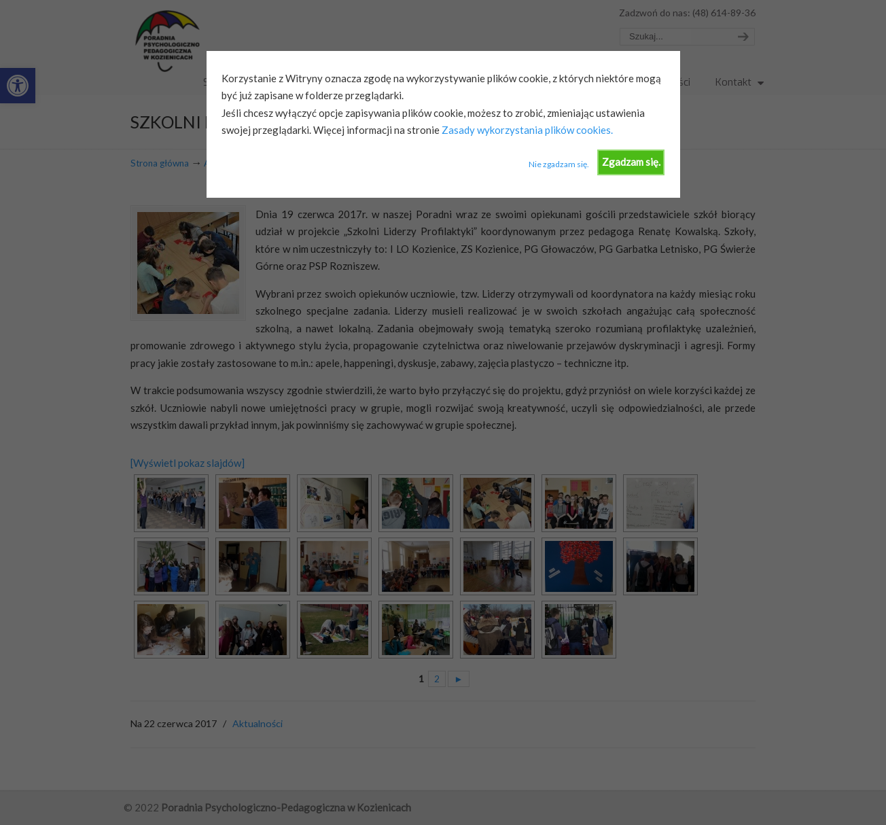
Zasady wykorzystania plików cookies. (526, 130)
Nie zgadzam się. (559, 164)
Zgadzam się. (631, 162)
